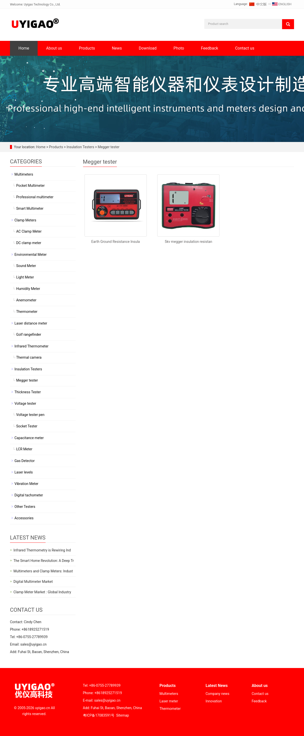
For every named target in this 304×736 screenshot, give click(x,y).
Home (23, 48)
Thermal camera (29, 357)
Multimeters (23, 174)
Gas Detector (24, 461)
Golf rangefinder (28, 334)
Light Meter (25, 277)
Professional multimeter (34, 197)
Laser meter (168, 701)
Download (147, 48)
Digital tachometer (28, 495)
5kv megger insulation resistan (188, 242)
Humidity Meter (28, 289)
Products (87, 48)
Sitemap (122, 715)
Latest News (217, 685)
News (117, 48)
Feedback (209, 48)
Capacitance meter (29, 438)
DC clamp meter (28, 243)
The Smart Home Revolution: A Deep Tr (43, 561)
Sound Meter (26, 266)
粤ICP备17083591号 (99, 715)
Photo (178, 48)
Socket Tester (26, 426)
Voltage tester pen (30, 415)
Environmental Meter (30, 255)
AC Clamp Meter (29, 231)
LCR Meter (24, 449)
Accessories (23, 518)
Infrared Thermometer (31, 346)
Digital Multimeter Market (33, 582)
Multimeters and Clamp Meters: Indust (43, 571)
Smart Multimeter (29, 208)
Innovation (214, 701)
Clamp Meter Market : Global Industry (42, 592)
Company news (217, 694)
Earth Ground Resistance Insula (115, 242)
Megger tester (108, 147)
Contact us (244, 48)
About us (54, 48)
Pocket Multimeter (30, 186)
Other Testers (24, 507)
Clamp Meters (25, 220)
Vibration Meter (26, 484)
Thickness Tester (27, 392)
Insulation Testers (80, 147)
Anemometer (26, 300)
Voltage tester (25, 403)
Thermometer (26, 312)
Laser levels (23, 472)
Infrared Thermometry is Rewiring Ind (42, 550)
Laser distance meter (30, 323)
